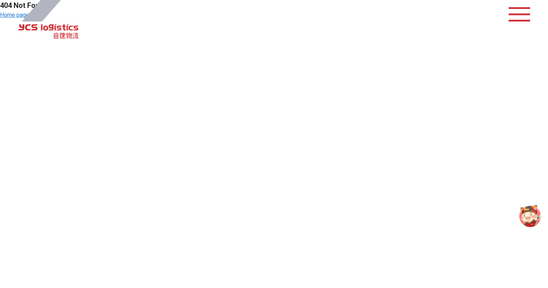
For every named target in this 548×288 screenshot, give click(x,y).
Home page (14, 14)
